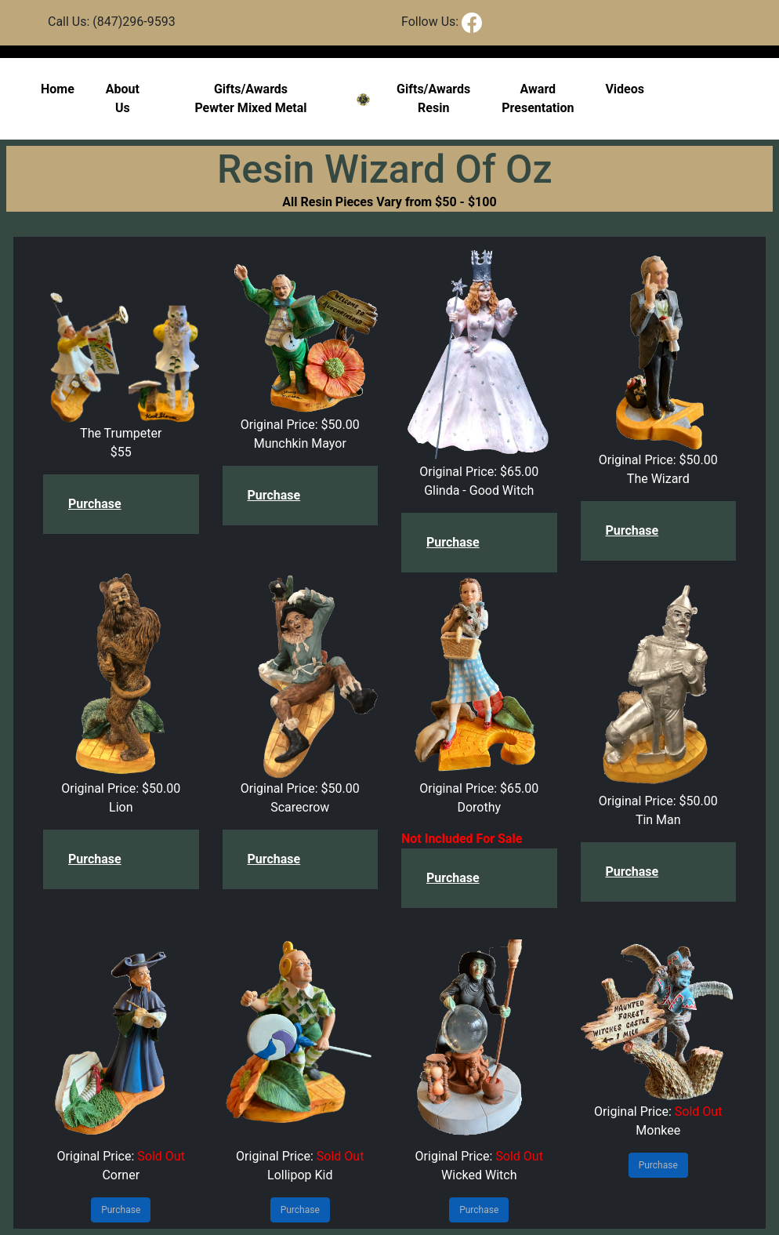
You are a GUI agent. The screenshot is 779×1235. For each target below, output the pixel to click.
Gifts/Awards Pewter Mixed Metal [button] (250, 98)
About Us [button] (122, 98)
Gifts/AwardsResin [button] (433, 98)
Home (57, 89)
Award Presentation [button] (538, 98)
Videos (624, 89)
